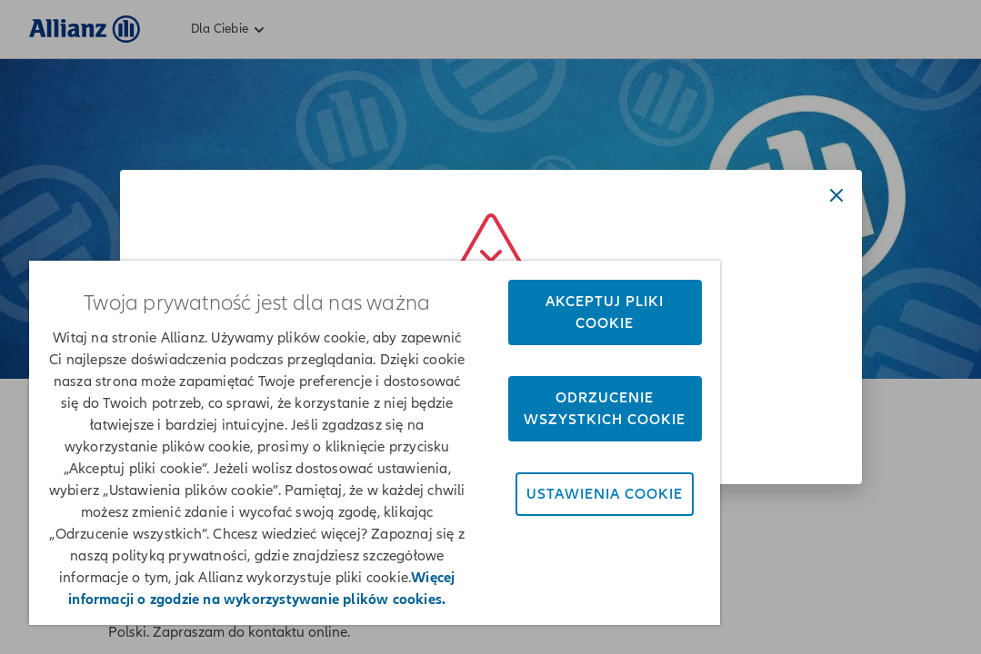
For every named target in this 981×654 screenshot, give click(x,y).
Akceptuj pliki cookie (502, 229)
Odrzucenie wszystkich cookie (501, 336)
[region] (313, 401)
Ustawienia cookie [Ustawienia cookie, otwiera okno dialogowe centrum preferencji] (501, 443)
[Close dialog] (836, 195)
